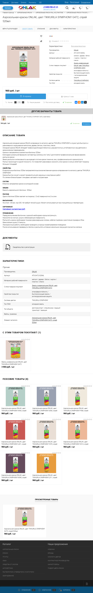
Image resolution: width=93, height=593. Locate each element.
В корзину (25, 96)
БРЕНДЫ (51, 552)
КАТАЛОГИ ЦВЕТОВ (54, 556)
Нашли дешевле (33, 102)
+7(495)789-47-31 (50, 7)
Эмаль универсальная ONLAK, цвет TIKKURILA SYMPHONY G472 (81, 65)
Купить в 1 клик (67, 96)
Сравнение (26, 590)
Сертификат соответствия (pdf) (14, 209)
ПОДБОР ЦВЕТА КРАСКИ (56, 567)
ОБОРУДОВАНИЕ (8, 575)
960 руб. (5, 123)
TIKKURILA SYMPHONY (81, 80)
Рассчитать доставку (51, 102)
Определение (85, 2)
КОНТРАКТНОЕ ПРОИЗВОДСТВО (58, 560)
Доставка (14, 2)
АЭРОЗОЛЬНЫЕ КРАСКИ (11, 549)
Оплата (23, 2)
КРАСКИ (5, 552)
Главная (6, 2)
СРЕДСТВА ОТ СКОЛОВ (10, 564)
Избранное (47, 590)
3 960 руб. (15, 367)
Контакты (32, 2)
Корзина (67, 590)
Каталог (8, 8)
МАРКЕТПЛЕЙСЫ (53, 564)
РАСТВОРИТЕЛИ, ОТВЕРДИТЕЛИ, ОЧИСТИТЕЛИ (18, 571)
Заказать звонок (49, 9)
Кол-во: (10, 102)
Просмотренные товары (46, 499)
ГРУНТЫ (5, 556)
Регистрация (74, 2)
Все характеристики (78, 46)
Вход (66, 2)
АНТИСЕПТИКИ (8, 567)
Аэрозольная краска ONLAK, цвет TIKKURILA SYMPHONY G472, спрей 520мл (44, 319)
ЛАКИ (4, 560)
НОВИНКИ (51, 549)
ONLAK (76, 50)
